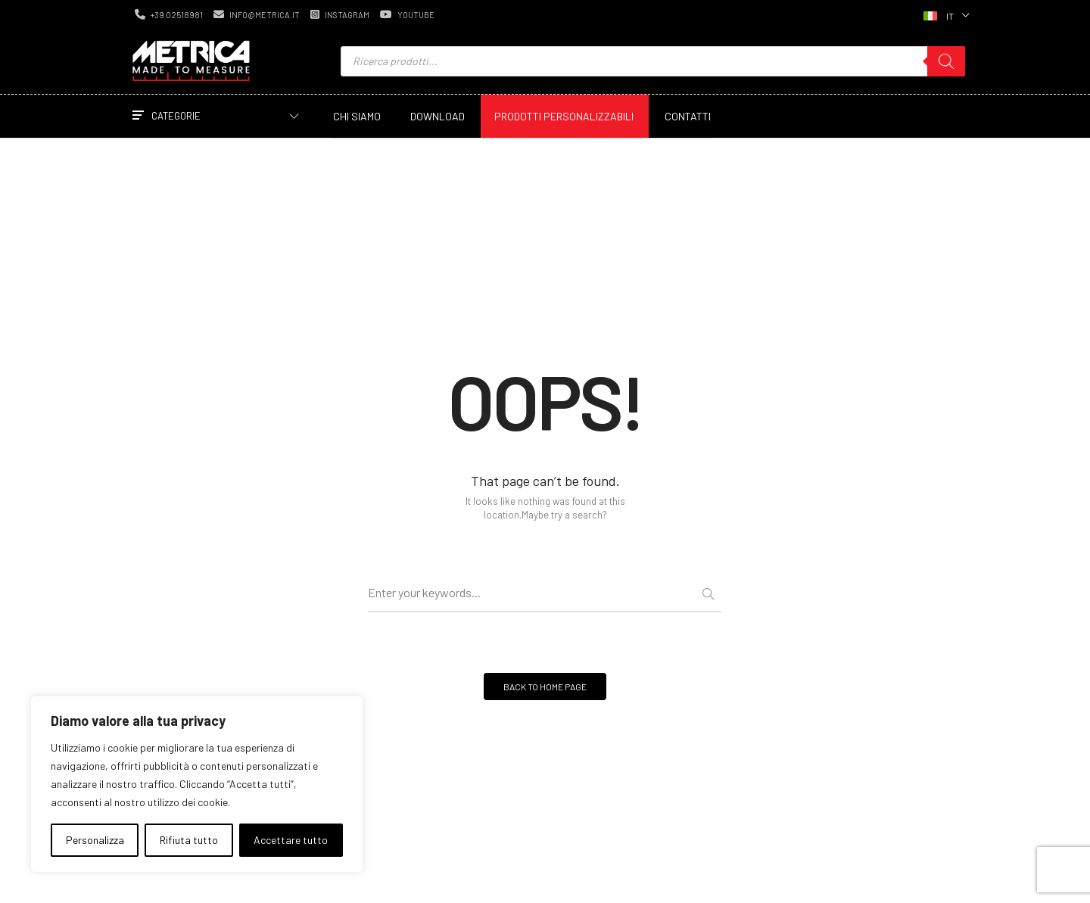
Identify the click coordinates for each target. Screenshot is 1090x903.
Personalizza (95, 839)
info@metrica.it (256, 14)
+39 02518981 (169, 14)
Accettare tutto (291, 839)
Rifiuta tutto (189, 839)
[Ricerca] (946, 61)
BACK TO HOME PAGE (545, 686)
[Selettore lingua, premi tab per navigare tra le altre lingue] (944, 14)
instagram (339, 14)
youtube (407, 14)
